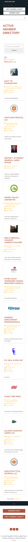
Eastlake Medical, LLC (14, 118)
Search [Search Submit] (14, 50)
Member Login (14, 13)
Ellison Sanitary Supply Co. (13, 432)
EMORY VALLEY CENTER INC (11, 198)
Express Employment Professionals (12, 319)
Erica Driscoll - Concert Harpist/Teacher (13, 240)
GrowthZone (17, 499)
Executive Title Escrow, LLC (12, 472)
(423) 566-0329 (10, 2)
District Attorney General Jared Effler (14, 160)
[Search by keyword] (14, 46)
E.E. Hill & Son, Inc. (13, 360)
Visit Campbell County (14, 9)
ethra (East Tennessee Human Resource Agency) (13, 281)
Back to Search (9, 59)
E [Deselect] (5, 57)
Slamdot (14, 540)
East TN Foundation (10, 82)
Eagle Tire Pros (12, 396)
